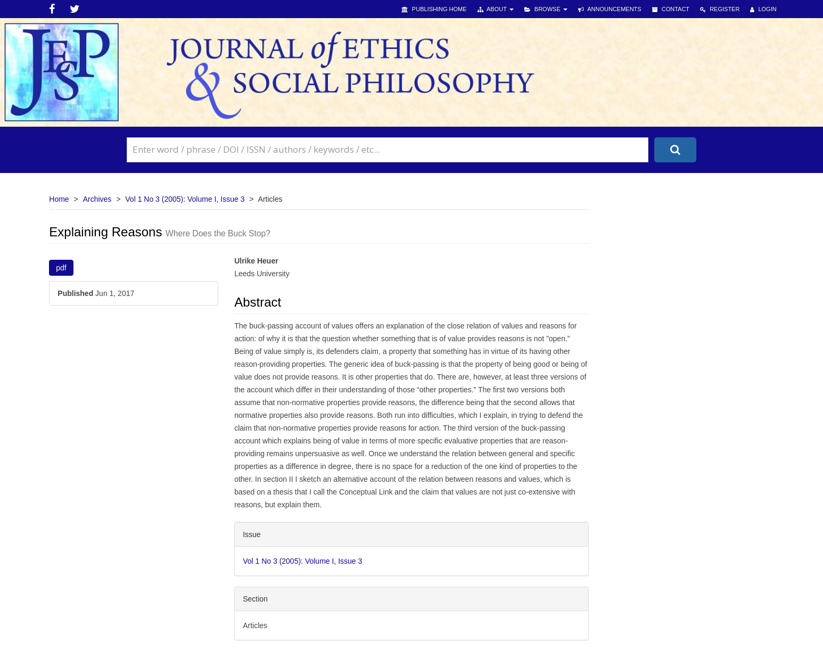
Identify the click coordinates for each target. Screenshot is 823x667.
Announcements (609, 9)
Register (719, 9)
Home (59, 199)
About (496, 9)
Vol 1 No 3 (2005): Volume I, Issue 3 (184, 199)
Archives (97, 199)
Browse (545, 9)
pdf (61, 267)
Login (763, 9)
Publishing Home (434, 9)
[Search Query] (387, 149)
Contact (670, 9)
